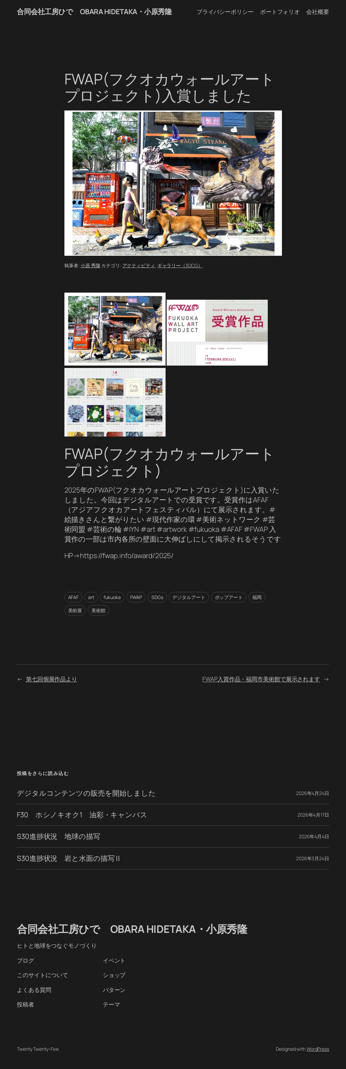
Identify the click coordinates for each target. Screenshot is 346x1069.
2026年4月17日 (313, 815)
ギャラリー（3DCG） (180, 265)
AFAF (73, 597)
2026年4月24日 (312, 793)
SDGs (157, 597)
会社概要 (317, 11)
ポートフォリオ (280, 11)
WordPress (318, 1049)
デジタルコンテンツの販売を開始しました (86, 793)
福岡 (257, 597)
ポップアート (229, 597)
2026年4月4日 (314, 836)
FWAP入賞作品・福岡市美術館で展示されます (261, 679)
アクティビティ (138, 265)
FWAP (136, 597)
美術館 (98, 610)
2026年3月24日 (312, 858)
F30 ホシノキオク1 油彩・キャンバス (82, 815)
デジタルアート (188, 597)
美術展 (75, 610)
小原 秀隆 (90, 265)
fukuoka (112, 597)
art (91, 597)
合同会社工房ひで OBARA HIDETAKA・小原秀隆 (94, 11)
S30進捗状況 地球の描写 (58, 836)
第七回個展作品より (51, 679)
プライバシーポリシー (225, 11)
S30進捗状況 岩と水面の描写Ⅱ (69, 858)
